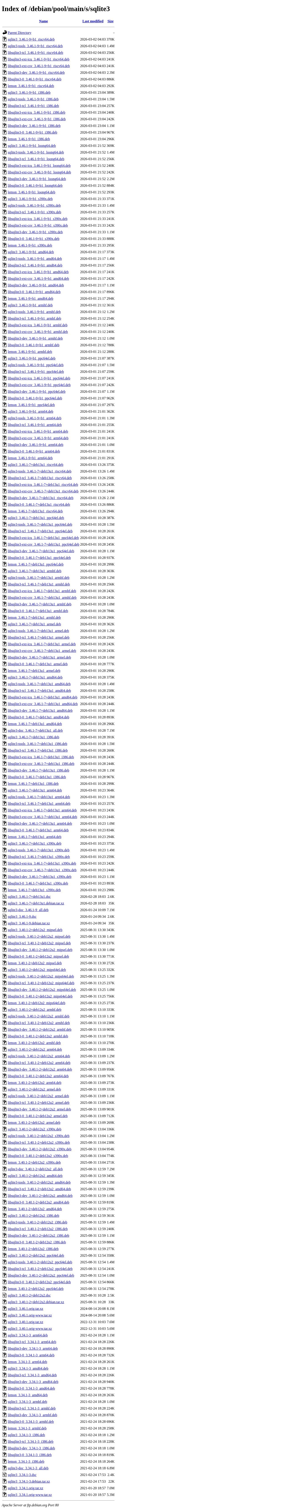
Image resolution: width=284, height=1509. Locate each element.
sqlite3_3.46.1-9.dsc (22, 916)
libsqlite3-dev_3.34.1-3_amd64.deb (33, 1382)
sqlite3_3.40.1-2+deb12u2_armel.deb (34, 1089)
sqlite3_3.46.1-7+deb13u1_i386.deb (33, 737)
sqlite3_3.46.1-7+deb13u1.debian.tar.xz (36, 903)
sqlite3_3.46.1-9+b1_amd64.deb (31, 252)
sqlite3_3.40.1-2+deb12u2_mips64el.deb (37, 970)
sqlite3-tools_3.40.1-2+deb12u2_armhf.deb (38, 1016)
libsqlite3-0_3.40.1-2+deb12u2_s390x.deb (38, 1156)
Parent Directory (19, 33)
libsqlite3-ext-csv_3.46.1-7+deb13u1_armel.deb (42, 651)
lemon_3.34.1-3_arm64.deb (27, 1362)
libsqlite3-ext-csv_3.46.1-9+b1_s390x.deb (38, 225)
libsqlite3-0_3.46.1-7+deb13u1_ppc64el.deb (39, 558)
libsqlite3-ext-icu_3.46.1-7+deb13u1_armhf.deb (42, 591)
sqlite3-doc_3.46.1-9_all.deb (28, 910)
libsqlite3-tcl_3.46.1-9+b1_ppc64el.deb (36, 371)
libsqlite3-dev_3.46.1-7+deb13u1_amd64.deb (40, 710)
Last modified (93, 21)
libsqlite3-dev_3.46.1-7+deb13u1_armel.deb (39, 657)
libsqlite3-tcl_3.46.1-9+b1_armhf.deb (34, 318)
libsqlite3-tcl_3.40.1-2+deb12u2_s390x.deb (39, 1142)
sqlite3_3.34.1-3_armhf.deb (27, 1402)
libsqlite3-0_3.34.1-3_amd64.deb (31, 1388)
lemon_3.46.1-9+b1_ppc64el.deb (31, 405)
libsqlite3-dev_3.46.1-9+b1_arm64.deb (35, 445)
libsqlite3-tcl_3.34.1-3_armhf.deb (32, 1408)
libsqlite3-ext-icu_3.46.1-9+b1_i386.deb (36, 112)
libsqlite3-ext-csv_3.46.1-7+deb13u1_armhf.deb (42, 597)
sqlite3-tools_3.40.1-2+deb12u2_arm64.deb (39, 1056)
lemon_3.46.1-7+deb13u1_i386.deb (33, 784)
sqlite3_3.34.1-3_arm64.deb (28, 1335)
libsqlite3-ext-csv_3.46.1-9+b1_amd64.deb (38, 278)
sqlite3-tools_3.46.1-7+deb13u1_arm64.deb (39, 797)
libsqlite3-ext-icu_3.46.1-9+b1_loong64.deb (39, 165)
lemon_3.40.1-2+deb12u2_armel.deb (34, 1122)
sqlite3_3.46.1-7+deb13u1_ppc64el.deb (36, 518)
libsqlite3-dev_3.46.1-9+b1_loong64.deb (37, 179)
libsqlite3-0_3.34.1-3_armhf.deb (31, 1421)
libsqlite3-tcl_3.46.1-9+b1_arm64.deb (35, 425)
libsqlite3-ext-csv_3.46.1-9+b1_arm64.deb (38, 438)
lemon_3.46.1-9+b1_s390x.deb (30, 245)
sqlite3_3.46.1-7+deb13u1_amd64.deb (35, 677)
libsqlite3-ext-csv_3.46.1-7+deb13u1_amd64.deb (43, 704)
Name (43, 21)
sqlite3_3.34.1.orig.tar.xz (25, 1488)
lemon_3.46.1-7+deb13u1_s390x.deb (34, 890)
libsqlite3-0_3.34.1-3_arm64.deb (31, 1355)
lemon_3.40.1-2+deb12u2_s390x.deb (34, 1162)
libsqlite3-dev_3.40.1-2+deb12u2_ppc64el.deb (41, 1275)
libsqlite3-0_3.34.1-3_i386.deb (30, 1455)
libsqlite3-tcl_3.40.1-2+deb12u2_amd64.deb (39, 1189)
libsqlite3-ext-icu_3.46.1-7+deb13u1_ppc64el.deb (43, 538)
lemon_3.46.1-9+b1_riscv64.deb (31, 86)
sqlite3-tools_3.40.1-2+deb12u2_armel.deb (38, 1096)
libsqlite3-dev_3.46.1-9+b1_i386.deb (34, 126)
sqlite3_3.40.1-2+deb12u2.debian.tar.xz (36, 1302)
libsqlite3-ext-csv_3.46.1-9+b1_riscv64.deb (39, 66)
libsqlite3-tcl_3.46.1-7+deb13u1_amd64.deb (39, 690)
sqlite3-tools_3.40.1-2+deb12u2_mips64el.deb (41, 976)
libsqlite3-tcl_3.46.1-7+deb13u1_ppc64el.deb (40, 531)
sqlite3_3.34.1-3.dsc (22, 1475)
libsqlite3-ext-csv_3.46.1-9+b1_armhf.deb (38, 332)
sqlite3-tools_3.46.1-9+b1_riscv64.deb (35, 46)
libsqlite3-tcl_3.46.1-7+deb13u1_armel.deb (38, 637)
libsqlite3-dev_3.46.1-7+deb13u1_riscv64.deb (40, 498)
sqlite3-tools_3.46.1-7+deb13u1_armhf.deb (38, 577)
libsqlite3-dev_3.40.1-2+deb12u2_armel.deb (39, 1109)
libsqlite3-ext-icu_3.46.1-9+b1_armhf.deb (37, 325)
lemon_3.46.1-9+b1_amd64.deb (30, 298)
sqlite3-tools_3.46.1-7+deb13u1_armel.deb (38, 631)
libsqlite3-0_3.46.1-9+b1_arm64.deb (34, 451)
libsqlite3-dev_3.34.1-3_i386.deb (31, 1448)
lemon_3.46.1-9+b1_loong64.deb (31, 192)
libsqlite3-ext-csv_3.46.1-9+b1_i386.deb (37, 119)
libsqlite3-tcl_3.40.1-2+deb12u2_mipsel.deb (39, 943)
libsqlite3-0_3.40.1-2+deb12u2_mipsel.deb (38, 956)
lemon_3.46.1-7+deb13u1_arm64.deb (34, 837)
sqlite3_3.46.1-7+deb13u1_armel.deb (34, 624)
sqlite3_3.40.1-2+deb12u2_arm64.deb (35, 1049)
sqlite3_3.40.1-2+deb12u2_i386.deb (33, 1215)
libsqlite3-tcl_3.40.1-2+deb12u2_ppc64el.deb (40, 1269)
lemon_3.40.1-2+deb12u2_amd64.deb (35, 1209)
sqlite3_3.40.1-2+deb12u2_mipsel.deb (35, 930)
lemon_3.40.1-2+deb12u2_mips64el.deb (36, 1003)
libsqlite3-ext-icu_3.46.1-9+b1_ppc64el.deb (39, 378)
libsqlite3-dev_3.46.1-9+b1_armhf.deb (35, 338)
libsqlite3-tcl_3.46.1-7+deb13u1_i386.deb (38, 750)
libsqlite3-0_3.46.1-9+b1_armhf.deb (33, 345)
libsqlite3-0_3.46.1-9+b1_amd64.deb (34, 292)
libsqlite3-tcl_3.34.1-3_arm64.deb (32, 1342)
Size (110, 21)
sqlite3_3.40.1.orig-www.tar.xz (30, 1328)
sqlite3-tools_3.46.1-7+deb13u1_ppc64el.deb (40, 524)
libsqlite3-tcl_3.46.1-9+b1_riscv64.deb (35, 52)
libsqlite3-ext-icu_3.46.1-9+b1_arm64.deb (38, 431)
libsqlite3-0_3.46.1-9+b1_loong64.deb (35, 185)
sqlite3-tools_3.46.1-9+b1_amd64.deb (35, 259)
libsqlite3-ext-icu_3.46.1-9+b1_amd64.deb (38, 272)
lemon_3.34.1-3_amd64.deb (28, 1395)
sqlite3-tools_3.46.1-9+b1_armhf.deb (34, 312)
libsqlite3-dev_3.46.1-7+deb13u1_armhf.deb (39, 604)
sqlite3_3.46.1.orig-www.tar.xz (30, 1315)
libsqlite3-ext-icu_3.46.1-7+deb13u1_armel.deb (42, 644)
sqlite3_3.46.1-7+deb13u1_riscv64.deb (35, 465)
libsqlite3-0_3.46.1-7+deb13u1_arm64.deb (38, 830)
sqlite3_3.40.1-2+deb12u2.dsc (29, 1295)
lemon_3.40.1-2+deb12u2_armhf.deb (34, 1043)
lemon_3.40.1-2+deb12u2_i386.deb (33, 1249)
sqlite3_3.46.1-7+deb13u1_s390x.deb (34, 843)
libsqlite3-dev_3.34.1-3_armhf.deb (32, 1415)
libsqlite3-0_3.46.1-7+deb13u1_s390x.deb (38, 883)
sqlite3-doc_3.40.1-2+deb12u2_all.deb (35, 1169)
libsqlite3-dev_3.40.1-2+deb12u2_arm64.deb (40, 1069)
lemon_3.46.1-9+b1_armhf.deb (30, 352)
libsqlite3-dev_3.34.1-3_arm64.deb (33, 1348)
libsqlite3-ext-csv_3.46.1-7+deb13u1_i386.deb (41, 764)
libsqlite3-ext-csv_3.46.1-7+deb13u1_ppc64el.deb (43, 544)
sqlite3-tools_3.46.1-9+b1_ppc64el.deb (35, 365)
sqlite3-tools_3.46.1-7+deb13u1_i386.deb (37, 744)
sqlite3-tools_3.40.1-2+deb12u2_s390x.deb (38, 1136)
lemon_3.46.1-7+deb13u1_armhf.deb (34, 617)
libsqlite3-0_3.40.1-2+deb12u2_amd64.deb (38, 1202)
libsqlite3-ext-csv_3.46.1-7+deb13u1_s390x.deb (42, 870)
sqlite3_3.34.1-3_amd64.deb (28, 1368)
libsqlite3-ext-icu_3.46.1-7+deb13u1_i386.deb (41, 757)
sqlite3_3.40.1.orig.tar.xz (25, 1322)
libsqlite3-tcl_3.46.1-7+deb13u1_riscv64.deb (40, 478)
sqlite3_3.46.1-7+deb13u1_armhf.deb (34, 571)
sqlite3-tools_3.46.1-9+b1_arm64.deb (34, 418)
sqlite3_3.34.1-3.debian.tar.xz (29, 1481)
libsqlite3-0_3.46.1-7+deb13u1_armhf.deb (38, 611)
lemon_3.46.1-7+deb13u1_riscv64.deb (35, 511)
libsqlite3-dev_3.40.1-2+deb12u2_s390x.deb (39, 1149)
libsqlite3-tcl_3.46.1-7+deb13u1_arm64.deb (39, 803)
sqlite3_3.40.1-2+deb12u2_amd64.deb (35, 1176)
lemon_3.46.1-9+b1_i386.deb (29, 139)
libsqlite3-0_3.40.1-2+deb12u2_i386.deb (37, 1242)
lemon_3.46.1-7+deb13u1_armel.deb (34, 671)
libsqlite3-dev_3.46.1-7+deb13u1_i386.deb (38, 770)
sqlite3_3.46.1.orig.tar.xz (25, 1309)
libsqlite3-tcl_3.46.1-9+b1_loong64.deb (36, 159)
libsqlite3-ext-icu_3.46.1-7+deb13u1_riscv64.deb (43, 484)
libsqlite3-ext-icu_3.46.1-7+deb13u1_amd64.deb (42, 697)
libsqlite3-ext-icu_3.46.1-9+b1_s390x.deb (37, 219)
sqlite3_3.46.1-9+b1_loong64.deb (32, 146)
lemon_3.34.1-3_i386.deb (26, 1461)
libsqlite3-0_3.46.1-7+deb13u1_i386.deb (37, 777)
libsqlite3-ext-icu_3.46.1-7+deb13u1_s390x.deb (42, 863)
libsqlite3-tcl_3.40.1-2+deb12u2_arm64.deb (39, 1063)
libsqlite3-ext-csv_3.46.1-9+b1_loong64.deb (39, 172)
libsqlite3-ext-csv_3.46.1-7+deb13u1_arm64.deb (42, 817)
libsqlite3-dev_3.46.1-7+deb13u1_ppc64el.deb (41, 551)
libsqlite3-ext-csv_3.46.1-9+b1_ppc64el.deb (39, 385)
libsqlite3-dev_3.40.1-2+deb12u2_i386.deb (38, 1235)
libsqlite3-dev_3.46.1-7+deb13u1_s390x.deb (39, 877)
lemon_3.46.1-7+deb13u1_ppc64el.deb (35, 564)
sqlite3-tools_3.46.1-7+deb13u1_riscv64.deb (39, 471)
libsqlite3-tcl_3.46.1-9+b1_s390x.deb (34, 212)
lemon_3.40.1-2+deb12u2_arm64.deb (34, 1083)
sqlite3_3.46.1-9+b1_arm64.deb (30, 411)
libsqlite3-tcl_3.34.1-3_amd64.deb (32, 1375)
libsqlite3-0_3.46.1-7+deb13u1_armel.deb (38, 664)
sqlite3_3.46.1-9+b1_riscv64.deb (31, 39)
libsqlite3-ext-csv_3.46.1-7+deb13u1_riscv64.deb (43, 491)
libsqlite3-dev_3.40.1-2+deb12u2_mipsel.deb (40, 950)
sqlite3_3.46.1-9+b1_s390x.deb (30, 199)
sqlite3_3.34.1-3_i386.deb (26, 1435)
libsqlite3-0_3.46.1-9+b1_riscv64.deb (34, 79)
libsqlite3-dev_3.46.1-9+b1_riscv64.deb (36, 72)
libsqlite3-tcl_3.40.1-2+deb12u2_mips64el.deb (41, 983)
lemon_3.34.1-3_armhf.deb (27, 1428)
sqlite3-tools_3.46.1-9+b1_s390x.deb (34, 205)
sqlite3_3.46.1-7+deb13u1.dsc (29, 896)
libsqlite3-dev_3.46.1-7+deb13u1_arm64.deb (40, 823)
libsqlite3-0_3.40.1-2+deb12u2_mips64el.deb (40, 996)
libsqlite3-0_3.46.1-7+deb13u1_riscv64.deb (39, 504)
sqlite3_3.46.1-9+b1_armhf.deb (30, 305)
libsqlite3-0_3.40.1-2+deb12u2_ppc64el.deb (39, 1282)
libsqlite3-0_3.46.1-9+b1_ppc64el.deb (35, 398)
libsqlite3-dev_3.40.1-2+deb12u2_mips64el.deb (42, 990)
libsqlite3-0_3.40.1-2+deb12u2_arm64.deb (38, 1076)
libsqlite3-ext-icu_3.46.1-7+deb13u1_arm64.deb (42, 810)
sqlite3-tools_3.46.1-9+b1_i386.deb (33, 99)
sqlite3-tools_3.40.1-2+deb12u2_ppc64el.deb (40, 1262)
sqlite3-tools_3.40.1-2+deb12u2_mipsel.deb (39, 936)
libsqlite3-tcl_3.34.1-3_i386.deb (30, 1441)
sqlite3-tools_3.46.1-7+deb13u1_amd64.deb (39, 684)
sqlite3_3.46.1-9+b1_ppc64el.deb (31, 358)
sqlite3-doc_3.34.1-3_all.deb (28, 1468)
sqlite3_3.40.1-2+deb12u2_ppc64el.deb (36, 1255)
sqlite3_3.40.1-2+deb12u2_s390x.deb (34, 1129)
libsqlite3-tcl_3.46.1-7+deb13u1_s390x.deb (39, 857)
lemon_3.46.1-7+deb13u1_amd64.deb (35, 724)
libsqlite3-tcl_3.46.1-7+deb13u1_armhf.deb (39, 584)
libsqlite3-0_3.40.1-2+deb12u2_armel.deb (38, 1116)
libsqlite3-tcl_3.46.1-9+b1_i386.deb (33, 106)
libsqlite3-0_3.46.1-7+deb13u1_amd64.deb (38, 717)
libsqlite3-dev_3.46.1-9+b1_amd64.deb (36, 285)
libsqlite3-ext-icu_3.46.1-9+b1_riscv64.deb (38, 59)
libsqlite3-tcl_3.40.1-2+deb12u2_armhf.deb (39, 1023)
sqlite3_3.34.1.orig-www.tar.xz (30, 1495)
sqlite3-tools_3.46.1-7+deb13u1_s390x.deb (38, 850)
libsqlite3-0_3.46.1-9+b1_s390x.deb (33, 239)
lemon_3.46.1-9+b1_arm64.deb (30, 458)
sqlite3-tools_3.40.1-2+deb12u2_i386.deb (37, 1222)
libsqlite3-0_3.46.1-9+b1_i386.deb (32, 132)
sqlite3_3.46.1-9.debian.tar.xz (29, 923)
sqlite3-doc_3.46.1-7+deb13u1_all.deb (35, 730)
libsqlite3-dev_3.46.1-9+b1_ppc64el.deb (36, 391)
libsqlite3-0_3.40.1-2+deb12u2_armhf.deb (38, 1036)
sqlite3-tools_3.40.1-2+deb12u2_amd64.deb (39, 1182)
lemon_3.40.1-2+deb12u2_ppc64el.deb (35, 1289)
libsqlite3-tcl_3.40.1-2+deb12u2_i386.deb (38, 1229)
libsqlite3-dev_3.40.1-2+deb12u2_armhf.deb (39, 1029)
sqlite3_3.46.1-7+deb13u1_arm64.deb (35, 790)
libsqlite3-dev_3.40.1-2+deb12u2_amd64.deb (40, 1196)
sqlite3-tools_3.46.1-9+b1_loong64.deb (36, 152)
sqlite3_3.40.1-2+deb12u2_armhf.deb (34, 1009)
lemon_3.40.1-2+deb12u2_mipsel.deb (35, 963)
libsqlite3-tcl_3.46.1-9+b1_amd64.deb (35, 265)
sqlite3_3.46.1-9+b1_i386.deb (29, 92)
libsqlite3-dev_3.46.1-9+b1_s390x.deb (35, 232)
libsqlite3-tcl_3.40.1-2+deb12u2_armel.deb (38, 1103)
